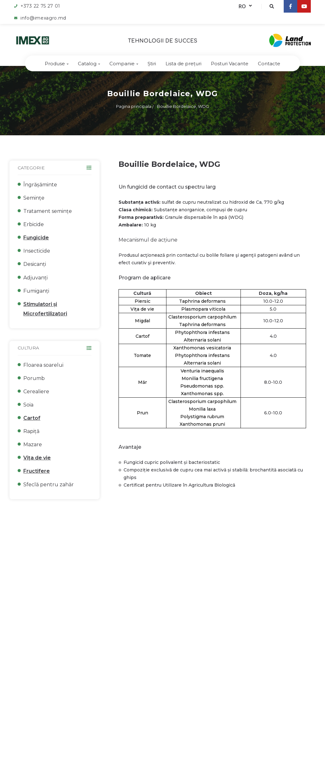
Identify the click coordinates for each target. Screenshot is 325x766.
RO (245, 6)
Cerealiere (36, 392)
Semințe (33, 198)
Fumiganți (36, 291)
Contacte (269, 64)
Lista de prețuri (183, 64)
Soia (28, 405)
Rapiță (31, 431)
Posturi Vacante (229, 64)
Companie (123, 64)
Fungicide (36, 238)
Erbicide (33, 224)
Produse (56, 64)
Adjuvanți (35, 278)
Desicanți (34, 264)
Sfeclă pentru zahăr (48, 485)
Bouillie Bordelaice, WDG (183, 106)
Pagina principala (133, 106)
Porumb (34, 378)
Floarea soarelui (43, 365)
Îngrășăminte (40, 185)
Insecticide (36, 251)
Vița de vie (37, 458)
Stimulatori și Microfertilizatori (45, 309)
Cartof (31, 418)
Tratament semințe (47, 211)
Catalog (89, 64)
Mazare (32, 444)
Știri (152, 64)
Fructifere (36, 471)
